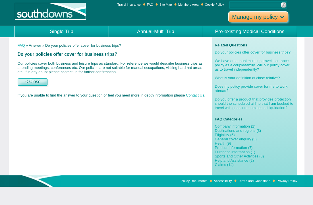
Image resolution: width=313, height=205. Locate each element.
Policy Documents (194, 181)
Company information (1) (235, 126)
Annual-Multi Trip (155, 31)
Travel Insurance (129, 4)
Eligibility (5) (225, 135)
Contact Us (195, 95)
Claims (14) (224, 165)
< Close (32, 81)
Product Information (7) (234, 147)
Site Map (165, 4)
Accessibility (223, 181)
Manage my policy (258, 17)
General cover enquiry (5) (236, 139)
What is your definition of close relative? (247, 78)
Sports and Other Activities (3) (239, 156)
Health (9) (223, 143)
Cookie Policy (214, 4)
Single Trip (61, 31)
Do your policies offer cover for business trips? (253, 52)
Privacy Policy (287, 181)
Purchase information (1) (235, 152)
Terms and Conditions (254, 181)
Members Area (188, 4)
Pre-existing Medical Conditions (250, 31)
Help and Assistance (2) (234, 160)
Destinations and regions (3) (238, 130)
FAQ (150, 4)
